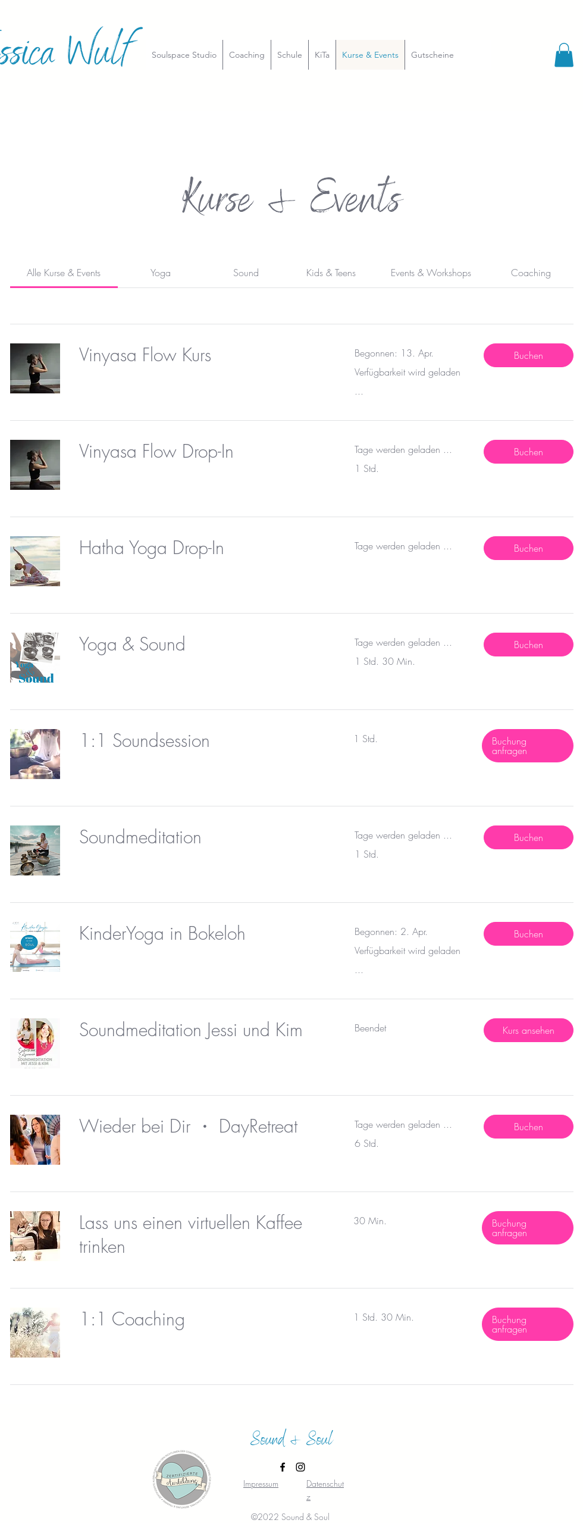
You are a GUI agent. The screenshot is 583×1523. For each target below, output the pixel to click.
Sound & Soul (291, 1441)
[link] (64, 272)
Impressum (260, 1483)
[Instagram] (300, 1467)
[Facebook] (283, 1467)
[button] (564, 55)
